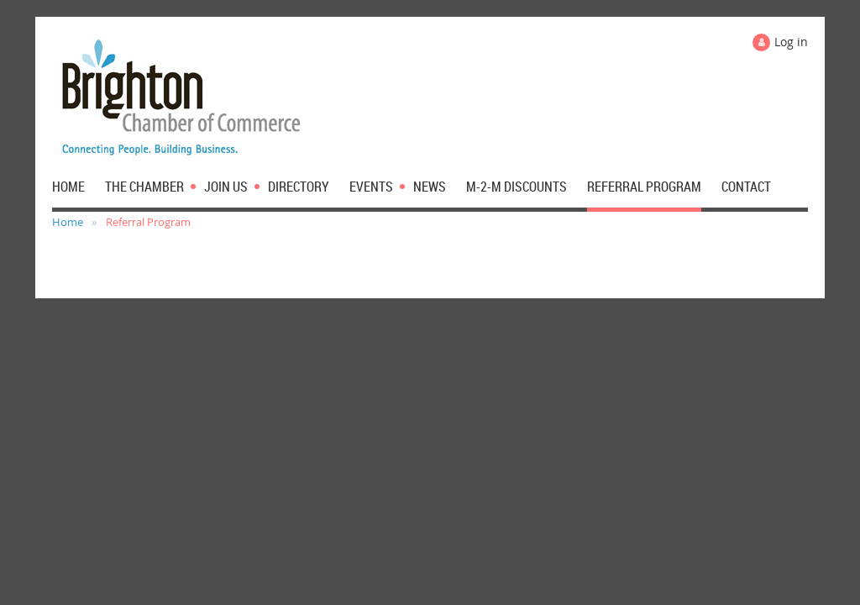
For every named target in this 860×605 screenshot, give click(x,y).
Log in (791, 42)
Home (67, 221)
